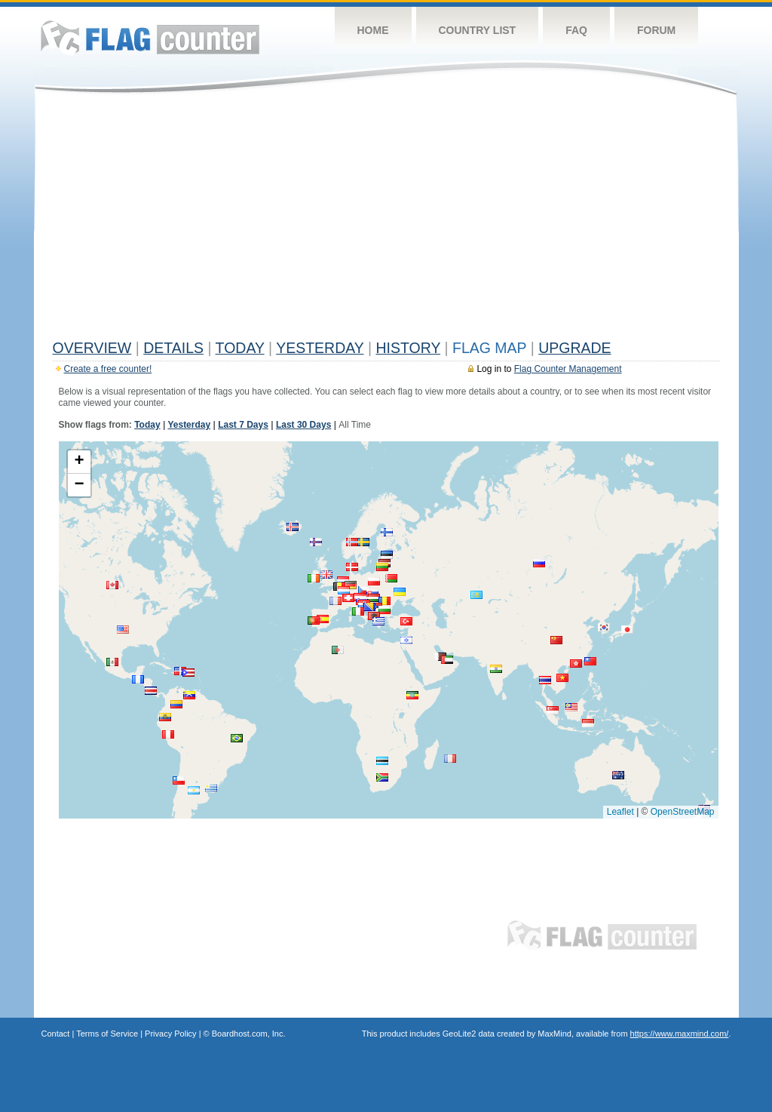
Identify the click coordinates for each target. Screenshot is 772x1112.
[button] (387, 555)
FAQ (576, 30)
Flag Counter (150, 37)
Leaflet (620, 811)
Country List (477, 30)
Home (373, 30)
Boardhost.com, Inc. (249, 1033)
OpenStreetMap (683, 811)
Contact (55, 1033)
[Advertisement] (386, 220)
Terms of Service (107, 1033)
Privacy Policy (170, 1033)
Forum (656, 30)
